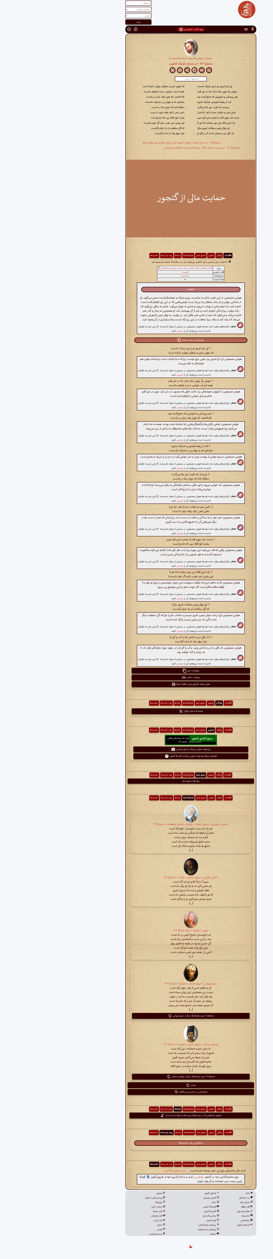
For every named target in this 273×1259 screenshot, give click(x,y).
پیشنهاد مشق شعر (136, 781)
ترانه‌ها (123, 255)
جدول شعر (191, 1202)
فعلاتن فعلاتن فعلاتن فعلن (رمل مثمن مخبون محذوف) (133, 268)
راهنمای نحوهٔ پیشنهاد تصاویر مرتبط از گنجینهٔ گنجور (136, 756)
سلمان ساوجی (150, 58)
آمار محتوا (105, 1211)
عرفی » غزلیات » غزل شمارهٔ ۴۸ (137, 930)
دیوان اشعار (133, 58)
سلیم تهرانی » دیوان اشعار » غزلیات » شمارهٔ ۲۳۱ (136, 984)
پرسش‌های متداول (101, 1198)
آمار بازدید (105, 1220)
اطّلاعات (173, 255)
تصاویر (157, 255)
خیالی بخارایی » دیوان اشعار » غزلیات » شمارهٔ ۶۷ (136, 877)
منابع (107, 1225)
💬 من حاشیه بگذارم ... (121, 1171)
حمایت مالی (104, 1207)
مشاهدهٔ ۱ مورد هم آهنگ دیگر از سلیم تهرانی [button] (137, 1016)
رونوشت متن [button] (136, 671)
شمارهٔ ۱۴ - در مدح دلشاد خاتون (136, 63)
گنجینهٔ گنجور (157, 1211)
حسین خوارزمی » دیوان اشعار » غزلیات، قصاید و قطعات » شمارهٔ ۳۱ (136, 824)
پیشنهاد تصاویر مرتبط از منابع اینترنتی (136, 749)
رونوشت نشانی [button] (136, 677)
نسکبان (160, 1234)
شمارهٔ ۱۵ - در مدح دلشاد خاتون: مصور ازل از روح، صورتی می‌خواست (128, 143)
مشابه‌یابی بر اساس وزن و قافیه (136, 1092)
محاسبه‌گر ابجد (156, 1216)
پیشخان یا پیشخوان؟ (154, 1229)
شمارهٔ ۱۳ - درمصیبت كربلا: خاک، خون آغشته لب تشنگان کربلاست (146, 148)
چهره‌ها (106, 1202)
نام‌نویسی (144, 1177)
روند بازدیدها (112, 255)
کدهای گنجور (157, 1193)
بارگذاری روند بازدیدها (136, 1143)
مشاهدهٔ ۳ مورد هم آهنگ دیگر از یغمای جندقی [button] (136, 1077)
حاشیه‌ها (100, 255)
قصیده (131, 272)
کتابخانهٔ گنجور (157, 1207)
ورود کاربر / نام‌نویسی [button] (137, 29)
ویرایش (125, 331)
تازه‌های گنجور (190, 1225)
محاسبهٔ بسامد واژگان (136, 711)
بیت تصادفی (191, 1198)
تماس (107, 1229)
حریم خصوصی (103, 1234)
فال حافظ (192, 1207)
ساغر (161, 1202)
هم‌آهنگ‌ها (134, 255)
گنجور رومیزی (157, 1198)
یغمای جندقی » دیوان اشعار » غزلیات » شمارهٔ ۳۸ (137, 1044)
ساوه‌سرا (131, 276)
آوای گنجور (158, 1220)
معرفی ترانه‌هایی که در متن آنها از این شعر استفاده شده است (136, 1115)
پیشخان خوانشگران (154, 1225)
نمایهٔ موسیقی (190, 1211)
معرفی (106, 1193)
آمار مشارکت (103, 1216)
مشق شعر (146, 255)
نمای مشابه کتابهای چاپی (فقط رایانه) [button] (136, 684)
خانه (195, 1193)
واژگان (164, 255)
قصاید (120, 58)
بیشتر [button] (136, 1085)
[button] (198, 29)
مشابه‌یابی (192, 1220)
